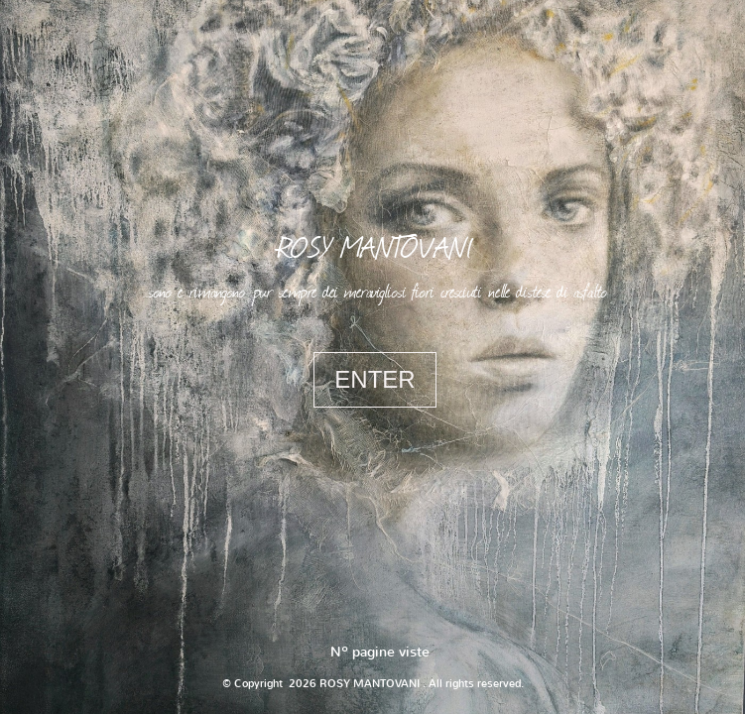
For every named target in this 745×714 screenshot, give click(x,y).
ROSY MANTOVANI (375, 246)
